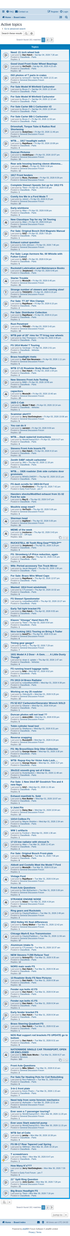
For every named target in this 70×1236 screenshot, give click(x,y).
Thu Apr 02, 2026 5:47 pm (42, 499)
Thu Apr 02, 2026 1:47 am (50, 660)
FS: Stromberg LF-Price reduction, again (34, 554)
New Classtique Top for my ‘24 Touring (33, 219)
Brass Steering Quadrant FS (27, 1023)
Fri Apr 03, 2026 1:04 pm (46, 371)
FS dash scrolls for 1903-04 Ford (30, 484)
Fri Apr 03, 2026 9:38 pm (41, 166)
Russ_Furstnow (30, 178)
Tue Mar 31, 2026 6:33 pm (45, 867)
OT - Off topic (26, 534)
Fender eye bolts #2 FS (24, 989)
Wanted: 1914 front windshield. (29, 587)
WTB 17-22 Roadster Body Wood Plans (33, 368)
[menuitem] (10, 11)
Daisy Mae (27, 810)
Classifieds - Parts (28, 57)
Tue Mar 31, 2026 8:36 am (47, 969)
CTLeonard (27, 590)
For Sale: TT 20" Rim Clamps (27, 301)
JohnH (25, 199)
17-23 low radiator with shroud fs (30, 841)
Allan (24, 210)
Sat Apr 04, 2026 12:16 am (44, 89)
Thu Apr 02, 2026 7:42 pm (48, 486)
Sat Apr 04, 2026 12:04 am (44, 109)
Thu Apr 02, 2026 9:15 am (44, 634)
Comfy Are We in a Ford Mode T (29, 196)
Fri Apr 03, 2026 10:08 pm (46, 143)
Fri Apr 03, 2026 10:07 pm (48, 155)
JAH (24, 462)
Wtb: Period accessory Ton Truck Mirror (34, 565)
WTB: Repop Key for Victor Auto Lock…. (34, 760)
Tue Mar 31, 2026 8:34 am (47, 992)
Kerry (24, 645)
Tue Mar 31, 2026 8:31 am (47, 1040)
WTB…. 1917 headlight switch (28, 140)
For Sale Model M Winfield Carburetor (33, 86)
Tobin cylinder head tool (25, 726)
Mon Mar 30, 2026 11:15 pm (54, 1125)
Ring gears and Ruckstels (26, 910)
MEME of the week (21, 529)
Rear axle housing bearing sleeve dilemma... (36, 163)
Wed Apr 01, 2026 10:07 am (48, 798)
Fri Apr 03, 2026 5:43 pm (43, 326)
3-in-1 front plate (20, 1088)
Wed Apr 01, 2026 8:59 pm (47, 717)
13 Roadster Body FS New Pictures (31, 977)
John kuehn (28, 1182)
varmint (26, 428)
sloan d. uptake (29, 660)
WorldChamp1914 (30, 439)
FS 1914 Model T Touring (25, 345)
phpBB (25, 1229)
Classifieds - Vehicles (29, 350)
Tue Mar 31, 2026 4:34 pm (42, 902)
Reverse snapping (21, 737)
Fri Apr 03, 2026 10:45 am (41, 382)
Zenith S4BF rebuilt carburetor (28, 459)
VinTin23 (26, 66)
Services (24, 1057)
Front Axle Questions (23, 887)
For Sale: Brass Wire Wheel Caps (30, 575)
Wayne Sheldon (29, 821)
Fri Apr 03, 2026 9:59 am (43, 428)
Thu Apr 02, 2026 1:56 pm (50, 568)
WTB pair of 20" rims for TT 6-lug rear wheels (37, 335)
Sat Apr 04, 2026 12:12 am (44, 99)
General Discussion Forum (32, 80)
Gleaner (25, 705)
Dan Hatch (27, 55)
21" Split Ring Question (24, 1179)
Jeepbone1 (27, 271)
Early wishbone (20, 208)
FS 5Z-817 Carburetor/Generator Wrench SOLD (38, 703)
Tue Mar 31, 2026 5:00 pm (51, 890)
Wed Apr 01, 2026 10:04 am (47, 810)
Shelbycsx (27, 728)
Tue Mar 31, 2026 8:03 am (50, 1079)
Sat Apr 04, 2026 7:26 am (46, 55)
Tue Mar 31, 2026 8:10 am (48, 1068)
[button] (52, 40)
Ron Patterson (28, 1079)
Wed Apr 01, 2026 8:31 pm (46, 728)
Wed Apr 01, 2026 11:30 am (42, 787)
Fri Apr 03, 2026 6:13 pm (46, 315)
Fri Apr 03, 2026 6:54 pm (40, 259)
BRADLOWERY (29, 477)
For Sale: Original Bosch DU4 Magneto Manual (38, 231)
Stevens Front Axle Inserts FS (28, 448)
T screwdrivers (19, 1154)
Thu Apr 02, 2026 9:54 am (41, 622)
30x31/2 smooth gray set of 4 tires (30, 770)
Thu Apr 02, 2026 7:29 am (41, 645)
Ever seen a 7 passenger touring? (30, 1111)
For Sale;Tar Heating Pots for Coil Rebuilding (37, 1077)
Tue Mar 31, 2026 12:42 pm (50, 924)
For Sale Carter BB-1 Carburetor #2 (31, 106)
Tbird (24, 187)
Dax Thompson (29, 338)
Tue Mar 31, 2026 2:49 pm (52, 913)
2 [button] (47, 40)
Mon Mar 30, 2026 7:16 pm (41, 1193)
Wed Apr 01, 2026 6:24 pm (46, 740)
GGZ (24, 233)
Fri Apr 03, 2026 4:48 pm (49, 338)
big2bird (26, 521)
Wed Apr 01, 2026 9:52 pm (41, 671)
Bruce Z (25, 89)
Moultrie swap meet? (23, 506)
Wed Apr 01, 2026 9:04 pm (44, 705)
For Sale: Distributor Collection (29, 312)
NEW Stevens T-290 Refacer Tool (30, 955)
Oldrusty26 (27, 694)
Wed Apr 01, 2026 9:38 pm (53, 683)
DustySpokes (28, 773)
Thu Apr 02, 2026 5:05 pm (45, 509)
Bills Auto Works (30, 1055)
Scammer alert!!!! (21, 414)
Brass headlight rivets (23, 356)
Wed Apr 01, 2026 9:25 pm (47, 694)
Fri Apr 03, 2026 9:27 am (52, 439)
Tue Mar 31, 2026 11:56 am (52, 936)
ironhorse (27, 532)
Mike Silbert (28, 1068)
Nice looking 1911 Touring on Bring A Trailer (36, 631)
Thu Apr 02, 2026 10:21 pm (51, 477)
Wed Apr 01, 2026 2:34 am (51, 821)
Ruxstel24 (27, 740)
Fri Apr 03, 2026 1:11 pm (54, 359)
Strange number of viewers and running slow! (37, 289)
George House (29, 751)
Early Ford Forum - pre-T (31, 489)
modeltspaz (28, 155)
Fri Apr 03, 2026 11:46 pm (47, 132)
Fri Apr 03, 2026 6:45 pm (44, 280)
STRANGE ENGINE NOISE (26, 899)
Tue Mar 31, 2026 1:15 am (48, 1091)
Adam (25, 902)
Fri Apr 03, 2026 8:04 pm (40, 222)
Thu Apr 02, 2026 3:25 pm (48, 557)
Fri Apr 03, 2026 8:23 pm (41, 199)
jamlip (25, 1135)
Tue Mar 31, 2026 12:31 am (46, 1102)
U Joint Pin (17, 807)
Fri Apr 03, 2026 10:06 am (56, 416)
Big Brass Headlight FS (24, 1190)
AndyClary (27, 132)
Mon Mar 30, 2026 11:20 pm (54, 1114)
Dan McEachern (29, 890)
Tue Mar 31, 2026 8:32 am (47, 1026)
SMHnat (26, 1147)
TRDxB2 (26, 326)
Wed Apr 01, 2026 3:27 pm (51, 763)
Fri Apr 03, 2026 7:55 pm (40, 233)
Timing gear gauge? (22, 643)
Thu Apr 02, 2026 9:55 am (46, 611)
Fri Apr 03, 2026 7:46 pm (47, 245)
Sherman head (19, 518)
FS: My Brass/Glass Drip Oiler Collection (34, 748)
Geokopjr (26, 348)
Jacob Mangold (29, 568)
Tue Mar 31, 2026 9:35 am (47, 957)
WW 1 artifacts (19, 830)
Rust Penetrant (19, 323)
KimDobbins (28, 486)
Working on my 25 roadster (26, 691)
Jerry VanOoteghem (32, 416)
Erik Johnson (28, 245)
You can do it (18, 425)
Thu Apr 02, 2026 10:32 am (47, 590)
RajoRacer (27, 143)
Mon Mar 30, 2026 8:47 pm (41, 1157)
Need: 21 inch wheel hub (25, 52)
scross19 (26, 78)
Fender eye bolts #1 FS (24, 1000)
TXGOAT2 (27, 292)
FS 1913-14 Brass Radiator (26, 680)
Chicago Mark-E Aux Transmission (31, 933)
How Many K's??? (21, 1165)
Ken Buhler (27, 798)
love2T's (26, 634)
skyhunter (26, 1102)
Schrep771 (27, 957)
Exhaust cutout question (25, 242)
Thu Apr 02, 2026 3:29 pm (47, 545)
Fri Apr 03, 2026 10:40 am (44, 394)
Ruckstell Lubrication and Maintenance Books (38, 268)
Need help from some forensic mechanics (35, 1100)
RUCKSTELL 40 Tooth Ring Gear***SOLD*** (36, 542)
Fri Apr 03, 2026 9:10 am (46, 451)
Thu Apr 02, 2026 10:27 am (53, 601)
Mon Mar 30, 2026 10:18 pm (45, 1147)
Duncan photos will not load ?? (29, 714)
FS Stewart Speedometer (25, 598)
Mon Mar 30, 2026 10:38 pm (43, 1135)
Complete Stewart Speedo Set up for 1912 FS (37, 185)
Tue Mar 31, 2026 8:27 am (53, 1055)
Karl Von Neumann (31, 359)
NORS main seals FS (23, 966)
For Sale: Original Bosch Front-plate (32, 853)
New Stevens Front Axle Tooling (29, 379)
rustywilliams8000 (30, 601)
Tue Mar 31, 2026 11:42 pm (41, 844)
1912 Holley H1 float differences (29, 922)
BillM (24, 382)
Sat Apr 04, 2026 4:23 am (44, 66)
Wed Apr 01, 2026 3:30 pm (51, 751)
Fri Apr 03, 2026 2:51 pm (44, 348)
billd (24, 671)
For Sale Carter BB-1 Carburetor (29, 116)
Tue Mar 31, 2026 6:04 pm (47, 879)
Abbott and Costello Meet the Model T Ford (36, 864)
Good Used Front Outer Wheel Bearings (34, 63)
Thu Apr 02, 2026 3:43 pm (46, 532)
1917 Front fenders (22, 175)
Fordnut (25, 833)
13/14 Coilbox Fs (20, 819)
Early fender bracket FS (24, 1012)
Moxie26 (26, 280)
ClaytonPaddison (30, 913)
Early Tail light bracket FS (26, 608)
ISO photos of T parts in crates (28, 75)
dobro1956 (27, 717)
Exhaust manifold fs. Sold (26, 796)
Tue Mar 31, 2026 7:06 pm (47, 856)
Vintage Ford (18, 876)
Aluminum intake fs (22, 945)
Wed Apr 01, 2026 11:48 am (49, 773)
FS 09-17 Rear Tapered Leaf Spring (31, 1144)
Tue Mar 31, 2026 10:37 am (47, 947)
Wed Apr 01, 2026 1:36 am (44, 833)
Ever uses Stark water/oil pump (29, 1122)
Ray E (25, 499)
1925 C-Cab (17, 402)
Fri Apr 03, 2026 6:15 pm (45, 292)
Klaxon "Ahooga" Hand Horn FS (29, 620)
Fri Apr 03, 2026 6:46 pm (46, 271)
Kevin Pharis (28, 1091)
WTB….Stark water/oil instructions (31, 437)
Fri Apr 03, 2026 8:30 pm (40, 187)
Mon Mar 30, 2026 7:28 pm (48, 1182)
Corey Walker (28, 924)
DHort (25, 166)
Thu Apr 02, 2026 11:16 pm (40, 462)
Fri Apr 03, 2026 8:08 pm (40, 210)
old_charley (28, 557)
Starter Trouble (19, 278)
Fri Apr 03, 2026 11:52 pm (43, 119)
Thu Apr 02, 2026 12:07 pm (47, 578)
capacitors (17, 391)
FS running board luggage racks (29, 668)
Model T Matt (28, 405)
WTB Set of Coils (20, 1132)
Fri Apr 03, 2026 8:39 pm (51, 178)
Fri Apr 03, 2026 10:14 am (49, 405)
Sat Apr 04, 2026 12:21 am (45, 78)
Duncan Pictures (20, 152)
